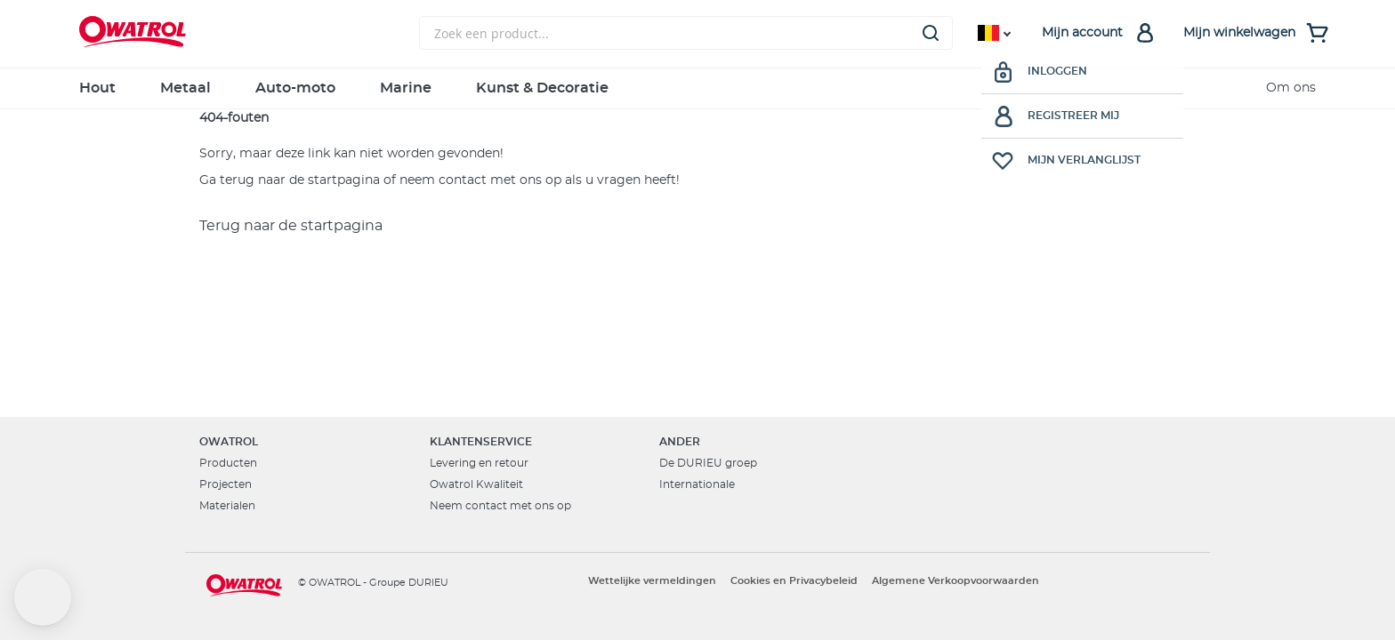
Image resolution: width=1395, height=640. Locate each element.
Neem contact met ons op (500, 505)
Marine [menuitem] (405, 88)
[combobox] (686, 33)
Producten (228, 463)
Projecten (225, 484)
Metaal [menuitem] (185, 88)
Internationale (697, 484)
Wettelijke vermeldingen (652, 581)
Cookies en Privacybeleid (794, 581)
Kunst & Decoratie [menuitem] (542, 88)
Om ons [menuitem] (1291, 88)
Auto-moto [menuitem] (295, 88)
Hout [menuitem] (97, 88)
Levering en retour (479, 463)
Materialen (227, 505)
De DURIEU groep (708, 463)
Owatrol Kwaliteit (476, 484)
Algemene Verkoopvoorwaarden (955, 581)
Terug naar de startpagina (291, 226)
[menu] (697, 88)
